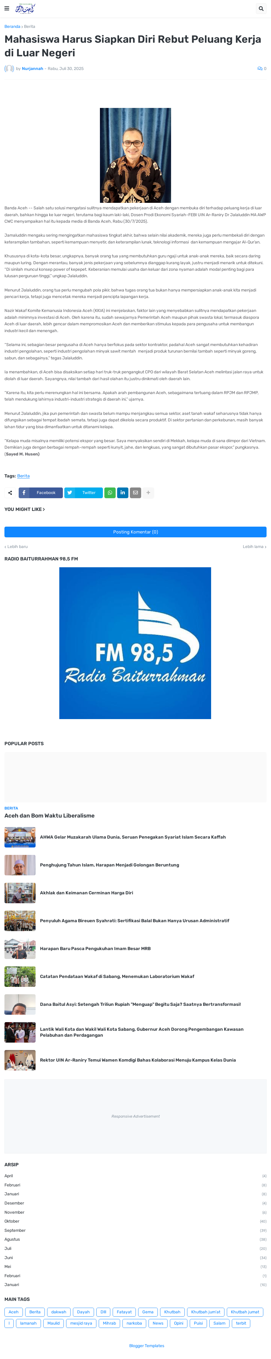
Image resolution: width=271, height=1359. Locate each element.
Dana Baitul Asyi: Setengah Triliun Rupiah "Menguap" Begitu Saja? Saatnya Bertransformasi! (140, 1004)
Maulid (53, 1323)
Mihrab (109, 1323)
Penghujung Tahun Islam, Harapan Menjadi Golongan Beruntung (109, 865)
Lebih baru (17, 547)
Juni (135, 1258)
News (158, 1323)
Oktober (135, 1222)
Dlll (103, 1312)
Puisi (198, 1323)
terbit (241, 1323)
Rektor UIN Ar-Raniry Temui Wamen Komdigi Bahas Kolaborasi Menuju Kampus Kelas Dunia (138, 1060)
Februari (135, 1185)
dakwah (58, 1312)
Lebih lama (253, 547)
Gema (148, 1312)
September (135, 1231)
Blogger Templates (146, 1345)
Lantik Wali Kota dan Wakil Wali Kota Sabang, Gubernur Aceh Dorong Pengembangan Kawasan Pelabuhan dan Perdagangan (142, 1032)
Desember (135, 1204)
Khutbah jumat (245, 1312)
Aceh (14, 1312)
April (135, 1176)
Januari (135, 1194)
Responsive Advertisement (135, 1116)
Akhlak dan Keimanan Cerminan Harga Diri (86, 893)
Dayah (83, 1312)
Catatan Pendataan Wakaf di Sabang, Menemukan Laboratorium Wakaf (117, 976)
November (135, 1213)
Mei (135, 1267)
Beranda (12, 27)
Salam (219, 1323)
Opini (178, 1323)
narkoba (134, 1323)
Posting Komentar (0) (135, 532)
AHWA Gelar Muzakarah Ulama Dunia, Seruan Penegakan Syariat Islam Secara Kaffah (133, 837)
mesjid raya (81, 1323)
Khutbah (172, 1312)
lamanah (28, 1323)
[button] (7, 8)
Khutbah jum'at (205, 1312)
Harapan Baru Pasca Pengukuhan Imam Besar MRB (95, 948)
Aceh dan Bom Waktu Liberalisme (49, 815)
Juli (135, 1249)
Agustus (135, 1240)
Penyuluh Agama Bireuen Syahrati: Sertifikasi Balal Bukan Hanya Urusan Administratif (134, 920)
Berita (29, 27)
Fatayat (124, 1312)
